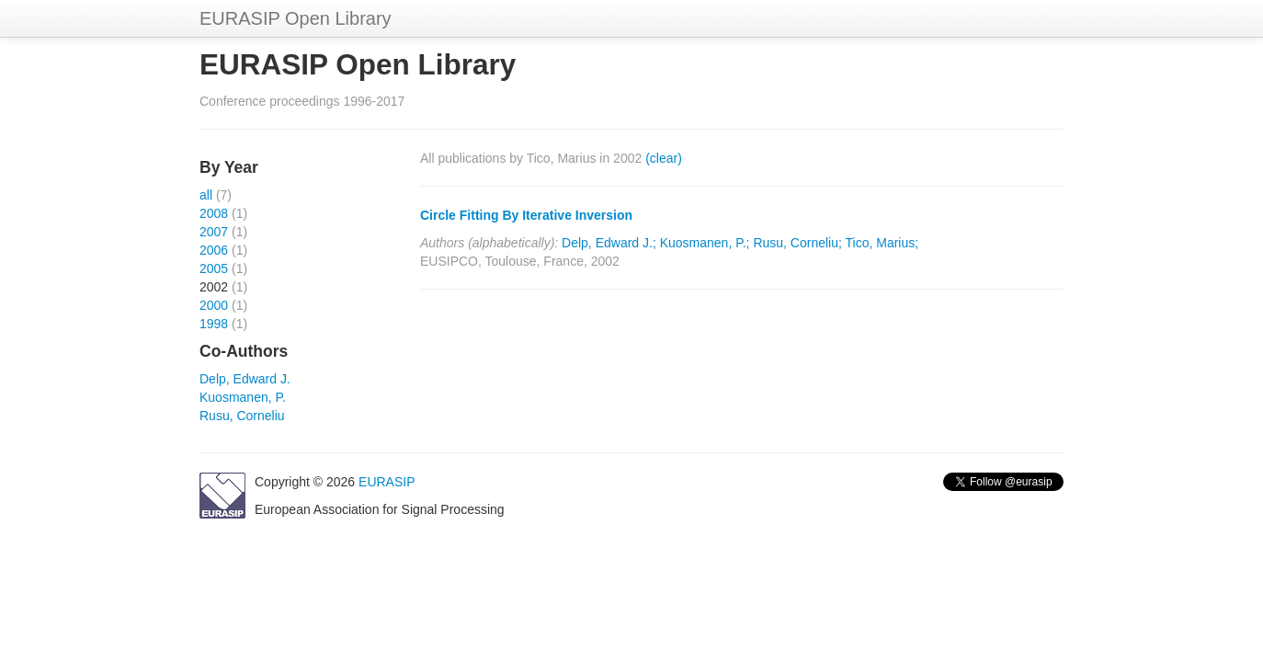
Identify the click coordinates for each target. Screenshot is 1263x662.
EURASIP (386, 481)
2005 (213, 268)
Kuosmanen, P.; (705, 242)
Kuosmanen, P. (242, 397)
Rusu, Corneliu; (797, 242)
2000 (213, 305)
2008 (213, 213)
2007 (213, 231)
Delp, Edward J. (244, 378)
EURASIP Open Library (295, 18)
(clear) (663, 158)
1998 (213, 323)
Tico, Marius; (882, 242)
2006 (213, 250)
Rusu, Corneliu (242, 415)
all (205, 195)
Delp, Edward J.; (609, 242)
